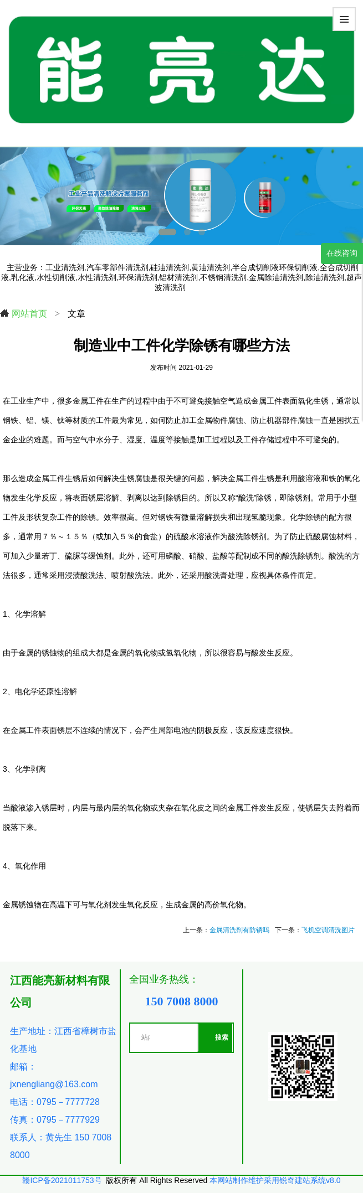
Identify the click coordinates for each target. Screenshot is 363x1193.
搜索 (221, 1037)
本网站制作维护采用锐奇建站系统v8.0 (274, 1180)
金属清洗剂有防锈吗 (239, 930)
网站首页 (23, 313)
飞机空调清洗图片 (328, 930)
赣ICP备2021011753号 (61, 1180)
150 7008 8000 (181, 1001)
